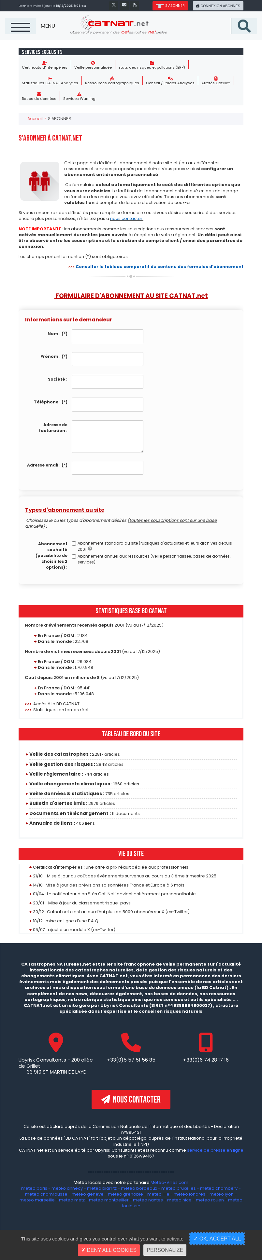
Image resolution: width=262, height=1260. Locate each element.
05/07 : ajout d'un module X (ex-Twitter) (74, 930)
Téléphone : (50, 402)
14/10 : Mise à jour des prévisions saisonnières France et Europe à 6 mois (109, 885)
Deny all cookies (109, 1250)
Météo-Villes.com (169, 1183)
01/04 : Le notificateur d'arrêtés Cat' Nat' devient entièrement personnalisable (114, 894)
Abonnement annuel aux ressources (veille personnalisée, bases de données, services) (151, 559)
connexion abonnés (217, 6)
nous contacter (126, 219)
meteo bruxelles (179, 1188)
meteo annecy (67, 1188)
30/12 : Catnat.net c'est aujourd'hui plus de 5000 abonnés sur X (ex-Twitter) (111, 912)
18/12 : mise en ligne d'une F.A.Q (65, 921)
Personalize (165, 1250)
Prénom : (53, 356)
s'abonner (169, 5)
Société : (57, 379)
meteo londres (189, 1194)
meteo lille (158, 1194)
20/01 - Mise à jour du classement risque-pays (82, 903)
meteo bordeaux (139, 1188)
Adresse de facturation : (53, 428)
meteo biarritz (102, 1188)
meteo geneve (88, 1194)
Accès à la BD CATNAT (56, 704)
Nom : (57, 334)
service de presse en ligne (215, 1150)
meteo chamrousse (46, 1194)
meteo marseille (37, 1200)
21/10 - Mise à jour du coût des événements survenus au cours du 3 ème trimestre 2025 (124, 876)
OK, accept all (217, 1238)
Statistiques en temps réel (60, 710)
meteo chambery (219, 1188)
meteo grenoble (125, 1194)
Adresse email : (47, 465)
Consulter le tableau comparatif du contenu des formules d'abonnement (156, 267)
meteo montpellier (109, 1200)
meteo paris (34, 1188)
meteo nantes (148, 1200)
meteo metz (72, 1200)
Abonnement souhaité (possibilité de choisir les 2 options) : (51, 555)
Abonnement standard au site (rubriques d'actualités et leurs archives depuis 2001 (152, 546)
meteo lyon (222, 1194)
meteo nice (179, 1200)
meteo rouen (210, 1200)
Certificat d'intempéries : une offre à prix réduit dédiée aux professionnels (110, 867)
